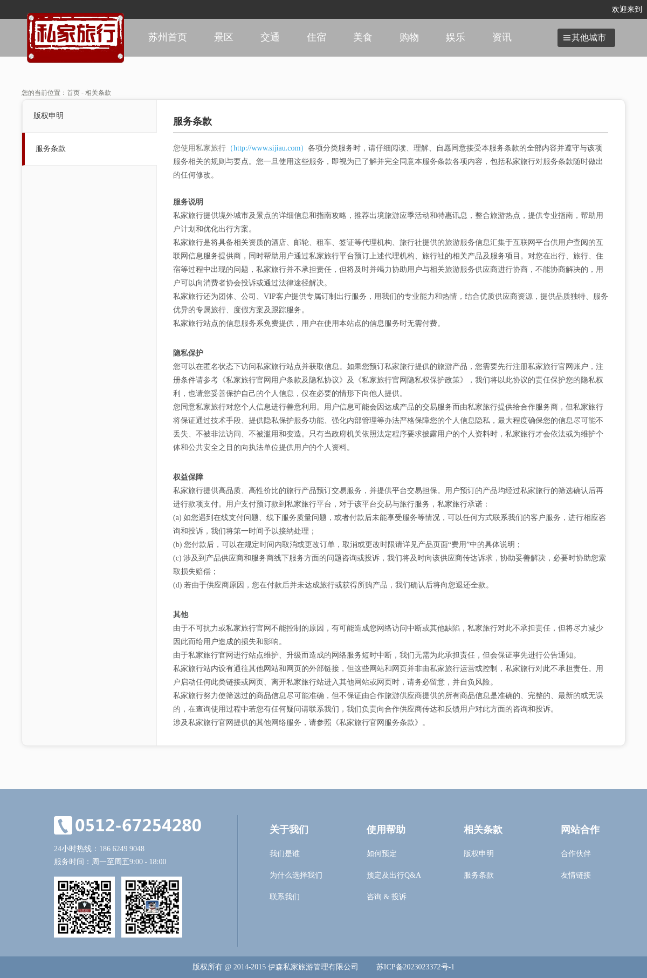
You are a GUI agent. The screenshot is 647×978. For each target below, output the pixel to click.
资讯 (502, 37)
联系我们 (285, 897)
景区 (223, 37)
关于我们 (289, 829)
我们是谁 (285, 854)
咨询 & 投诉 (387, 897)
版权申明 (48, 116)
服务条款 (51, 149)
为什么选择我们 (296, 875)
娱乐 (455, 37)
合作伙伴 (576, 854)
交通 (270, 37)
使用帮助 (386, 829)
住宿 (316, 37)
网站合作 (580, 829)
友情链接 (576, 875)
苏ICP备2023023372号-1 (415, 967)
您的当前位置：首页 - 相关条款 (66, 93)
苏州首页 (167, 37)
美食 (363, 37)
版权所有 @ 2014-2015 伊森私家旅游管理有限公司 (275, 967)
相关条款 (483, 829)
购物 (409, 37)
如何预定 (382, 854)
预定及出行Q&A (394, 875)
